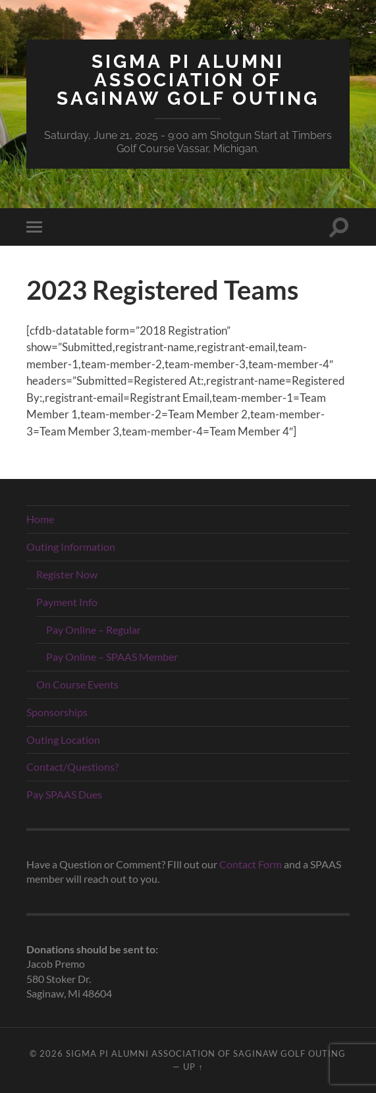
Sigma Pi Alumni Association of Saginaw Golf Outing (188, 80)
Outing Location (63, 739)
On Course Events (77, 684)
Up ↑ (193, 1066)
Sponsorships (57, 712)
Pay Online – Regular (93, 629)
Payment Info (66, 602)
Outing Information (70, 546)
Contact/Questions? (72, 766)
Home (40, 519)
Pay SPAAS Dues (64, 794)
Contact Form (250, 864)
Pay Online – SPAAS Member (112, 656)
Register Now (66, 574)
